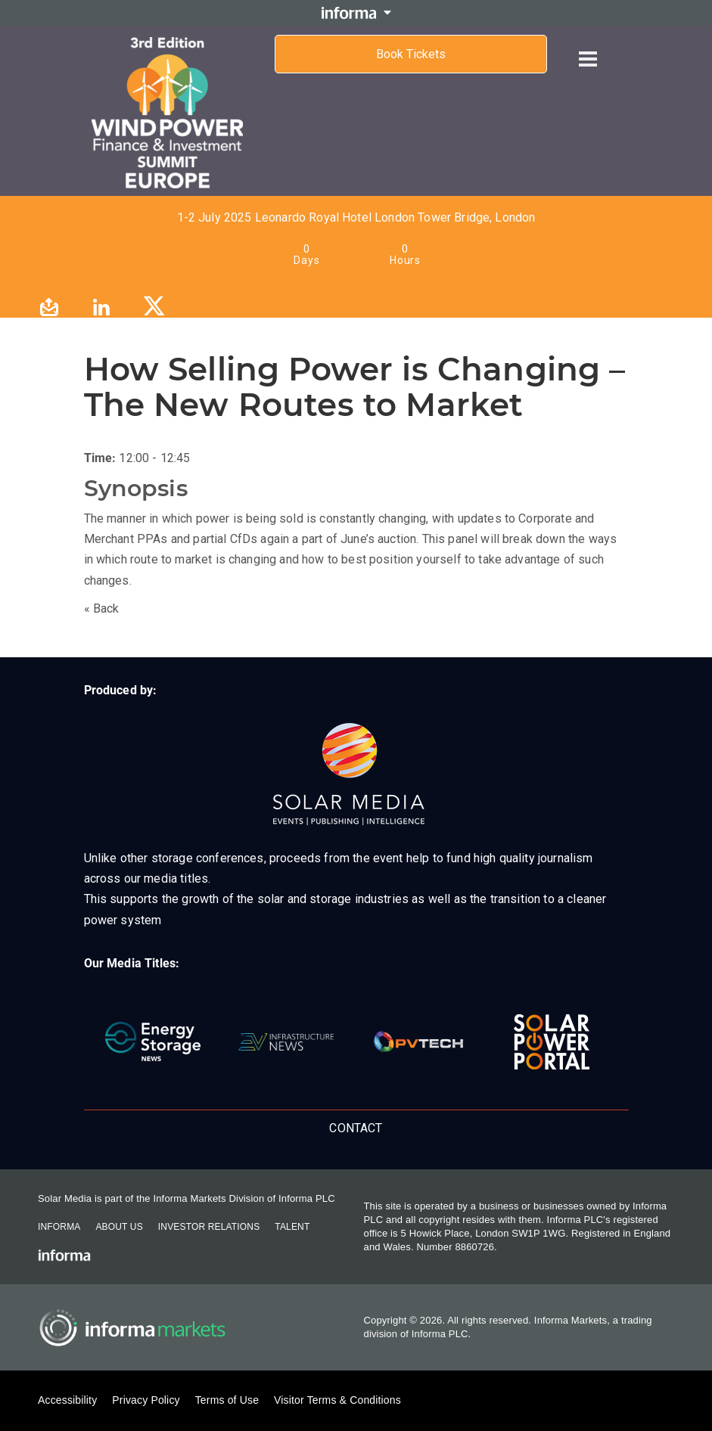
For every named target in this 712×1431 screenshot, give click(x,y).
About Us (118, 1226)
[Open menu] (588, 47)
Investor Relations (209, 1226)
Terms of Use (227, 1400)
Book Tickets (411, 54)
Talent (292, 1226)
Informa (59, 1226)
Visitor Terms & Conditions (337, 1400)
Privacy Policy (145, 1400)
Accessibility (67, 1400)
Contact (355, 1128)
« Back (102, 608)
